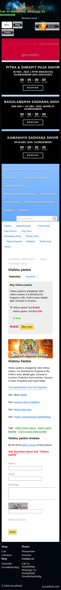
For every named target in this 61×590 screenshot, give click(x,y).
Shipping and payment (37, 177)
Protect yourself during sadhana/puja (32, 417)
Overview (14, 276)
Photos (7, 32)
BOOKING (33, 88)
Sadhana (30, 241)
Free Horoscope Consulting (20, 194)
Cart (4, 551)
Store (6, 25)
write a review (29, 445)
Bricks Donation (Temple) (39, 202)
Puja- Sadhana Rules (16, 169)
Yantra (7, 246)
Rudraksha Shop (12, 236)
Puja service (10, 231)
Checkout (7, 555)
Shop (4, 546)
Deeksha (23, 210)
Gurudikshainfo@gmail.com (31, 576)
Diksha (7, 226)
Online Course (12, 202)
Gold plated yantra (17, 263)
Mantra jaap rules (22, 409)
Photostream (28, 551)
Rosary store (32, 236)
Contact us (38, 169)
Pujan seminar (48, 194)
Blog (17, 25)
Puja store (26, 231)
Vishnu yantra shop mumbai (32, 431)
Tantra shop (45, 241)
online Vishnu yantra (25, 428)
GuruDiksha (16, 585)
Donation (9, 210)
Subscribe (7, 563)
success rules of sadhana (26, 402)
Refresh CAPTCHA (17, 519)
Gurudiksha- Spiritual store (21, 259)
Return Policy (12, 177)
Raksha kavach (14, 241)
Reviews (30, 276)
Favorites (26, 555)
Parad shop (44, 226)
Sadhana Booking (14, 185)
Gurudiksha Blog (10, 567)
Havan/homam (23, 226)
